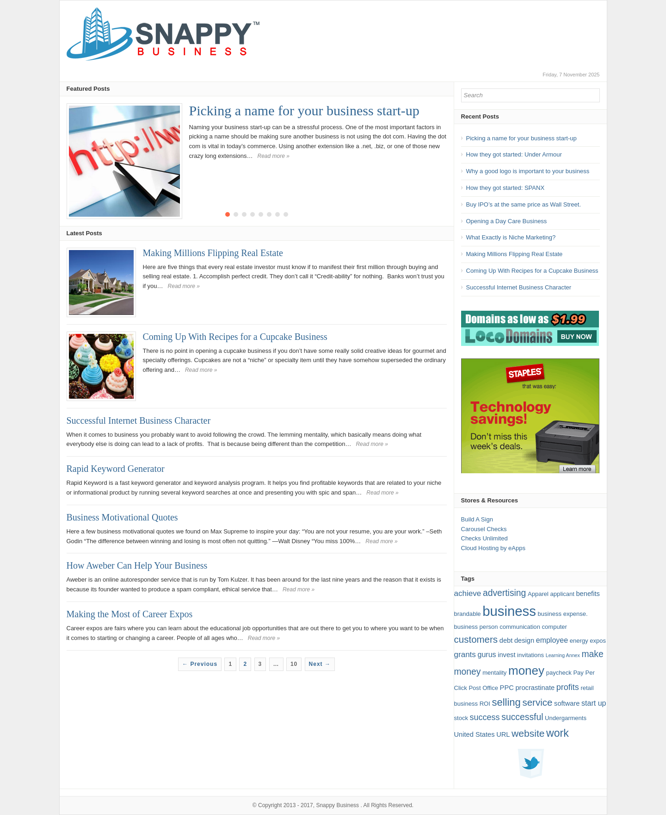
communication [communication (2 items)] (520, 626)
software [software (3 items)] (567, 703)
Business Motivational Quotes (122, 517)
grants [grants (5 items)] (465, 654)
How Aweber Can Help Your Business (137, 565)
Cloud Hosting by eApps (493, 548)
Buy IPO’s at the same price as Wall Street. (523, 204)
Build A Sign (477, 519)
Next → (320, 664)
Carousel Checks (484, 529)
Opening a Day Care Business (506, 221)
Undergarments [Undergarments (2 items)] (565, 718)
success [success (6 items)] (485, 717)
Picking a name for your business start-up (304, 110)
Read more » (274, 156)
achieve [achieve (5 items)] (467, 593)
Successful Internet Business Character (139, 420)
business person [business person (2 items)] (476, 626)
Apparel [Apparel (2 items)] (538, 593)
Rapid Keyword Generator (116, 469)
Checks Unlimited (484, 538)
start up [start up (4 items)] (593, 703)
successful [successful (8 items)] (522, 717)
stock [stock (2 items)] (461, 718)
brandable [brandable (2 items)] (467, 613)
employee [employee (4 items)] (552, 640)
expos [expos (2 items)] (598, 640)
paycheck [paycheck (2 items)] (559, 672)
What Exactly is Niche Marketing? (511, 237)
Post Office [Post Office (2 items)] (483, 687)
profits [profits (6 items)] (567, 687)
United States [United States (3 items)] (474, 734)
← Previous (199, 664)
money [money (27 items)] (526, 670)
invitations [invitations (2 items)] (530, 655)
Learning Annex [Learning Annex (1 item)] (563, 655)
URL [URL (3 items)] (503, 734)
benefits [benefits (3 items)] (587, 593)
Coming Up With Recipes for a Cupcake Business (235, 337)
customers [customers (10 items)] (476, 639)
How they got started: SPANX (505, 187)
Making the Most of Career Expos (130, 614)
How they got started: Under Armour (514, 154)
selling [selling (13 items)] (506, 702)
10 (293, 664)
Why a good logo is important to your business (528, 171)
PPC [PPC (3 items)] (507, 687)
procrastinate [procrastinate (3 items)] (535, 687)
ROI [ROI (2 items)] (485, 703)
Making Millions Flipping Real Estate (213, 253)
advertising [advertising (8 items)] (504, 593)
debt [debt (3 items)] (506, 640)
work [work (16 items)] (557, 733)
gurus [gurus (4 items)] (487, 654)
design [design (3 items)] (524, 640)
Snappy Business (337, 805)
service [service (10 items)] (537, 702)
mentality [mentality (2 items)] (494, 672)
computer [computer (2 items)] (554, 626)
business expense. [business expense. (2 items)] (563, 613)
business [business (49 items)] (509, 611)
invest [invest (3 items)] (506, 654)
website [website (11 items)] (528, 733)
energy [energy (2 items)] (579, 640)
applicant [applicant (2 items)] (562, 593)
